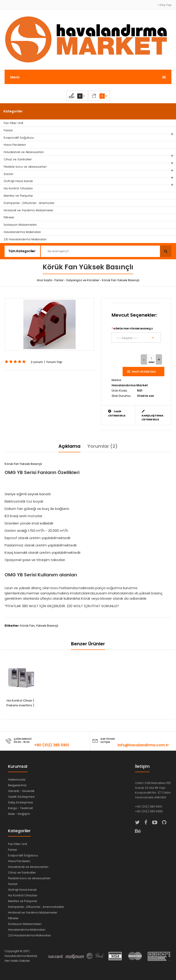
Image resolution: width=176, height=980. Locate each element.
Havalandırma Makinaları (26, 929)
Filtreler (13, 918)
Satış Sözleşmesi (20, 802)
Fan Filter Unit (17, 844)
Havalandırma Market (130, 385)
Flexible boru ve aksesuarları (29, 878)
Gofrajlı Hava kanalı (22, 889)
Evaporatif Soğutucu (23, 855)
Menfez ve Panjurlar (22, 901)
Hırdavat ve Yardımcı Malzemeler (32, 912)
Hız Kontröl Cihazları (22, 895)
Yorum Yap (54, 362)
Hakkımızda (16, 779)
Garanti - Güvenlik (21, 791)
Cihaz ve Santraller (22, 872)
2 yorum (37, 362)
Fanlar (59, 280)
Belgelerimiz (17, 785)
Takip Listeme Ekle (116, 413)
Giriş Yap (164, 5)
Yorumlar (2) (102, 446)
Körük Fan (27, 625)
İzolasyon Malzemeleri (24, 924)
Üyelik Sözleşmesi (21, 797)
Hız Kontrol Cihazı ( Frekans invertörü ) (20, 702)
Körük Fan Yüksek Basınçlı (120, 280)
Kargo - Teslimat (20, 808)
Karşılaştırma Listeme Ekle (152, 415)
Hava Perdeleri (19, 861)
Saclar (13, 884)
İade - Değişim (19, 814)
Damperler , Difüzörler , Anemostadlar (36, 907)
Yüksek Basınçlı (47, 625)
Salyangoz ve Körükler (82, 280)
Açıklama (69, 446)
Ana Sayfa (44, 280)
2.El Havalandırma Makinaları (29, 935)
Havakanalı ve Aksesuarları (28, 867)
